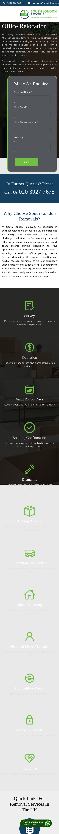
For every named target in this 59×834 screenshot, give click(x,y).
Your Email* (20, 107)
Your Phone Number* (26, 122)
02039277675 (13, 3)
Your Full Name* (23, 92)
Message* (20, 137)
